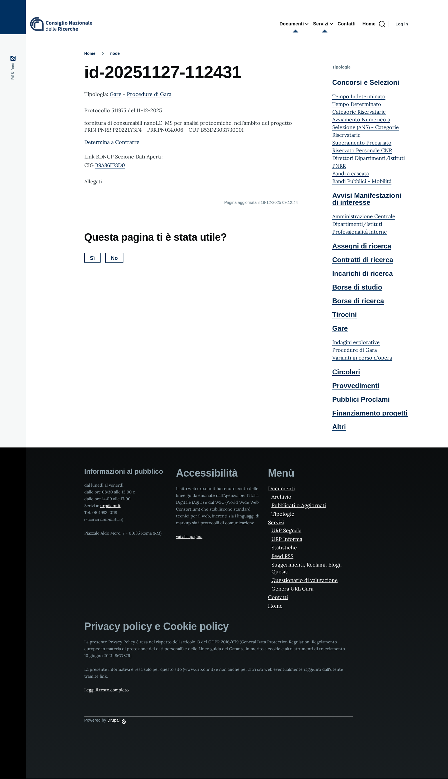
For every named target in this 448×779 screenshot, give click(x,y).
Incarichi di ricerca (362, 273)
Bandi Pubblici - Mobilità (361, 181)
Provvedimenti (355, 386)
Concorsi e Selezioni (365, 82)
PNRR (339, 165)
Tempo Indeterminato (358, 96)
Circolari (346, 372)
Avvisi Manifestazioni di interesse (366, 199)
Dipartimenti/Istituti (357, 224)
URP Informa (286, 539)
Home (89, 53)
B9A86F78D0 (110, 165)
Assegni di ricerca (361, 246)
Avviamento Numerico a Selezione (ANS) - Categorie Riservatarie (365, 127)
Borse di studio (357, 287)
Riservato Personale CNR (362, 150)
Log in (401, 24)
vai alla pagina (189, 536)
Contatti (278, 597)
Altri (339, 427)
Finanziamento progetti (370, 413)
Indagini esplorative (356, 342)
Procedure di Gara (149, 94)
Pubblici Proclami (361, 399)
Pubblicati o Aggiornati (298, 505)
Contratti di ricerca (362, 260)
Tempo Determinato (356, 104)
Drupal (113, 720)
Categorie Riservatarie (359, 112)
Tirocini (344, 314)
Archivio (281, 496)
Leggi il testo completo (106, 689)
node (115, 53)
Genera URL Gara (292, 588)
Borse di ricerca (358, 301)
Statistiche (284, 547)
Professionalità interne (359, 231)
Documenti (281, 488)
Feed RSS (282, 556)
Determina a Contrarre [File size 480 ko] (111, 142)
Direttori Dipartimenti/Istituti (368, 158)
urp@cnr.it (110, 505)
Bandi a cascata (350, 173)
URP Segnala (286, 530)
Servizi (276, 522)
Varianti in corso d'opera (362, 357)
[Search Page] (382, 24)
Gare (115, 94)
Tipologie (282, 514)
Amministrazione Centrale (363, 216)
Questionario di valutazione (304, 580)
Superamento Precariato (361, 142)
